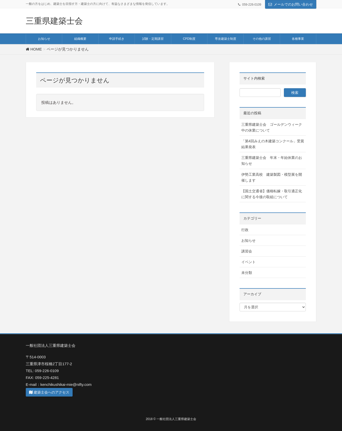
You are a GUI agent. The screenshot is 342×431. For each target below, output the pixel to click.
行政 (244, 230)
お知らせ (248, 240)
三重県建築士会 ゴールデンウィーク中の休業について (271, 127)
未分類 (246, 273)
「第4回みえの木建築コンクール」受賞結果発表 (272, 144)
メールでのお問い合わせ (293, 4)
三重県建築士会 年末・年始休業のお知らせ (271, 161)
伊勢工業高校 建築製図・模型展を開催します (271, 177)
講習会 (246, 251)
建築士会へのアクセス (49, 392)
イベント (248, 262)
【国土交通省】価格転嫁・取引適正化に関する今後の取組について (271, 194)
